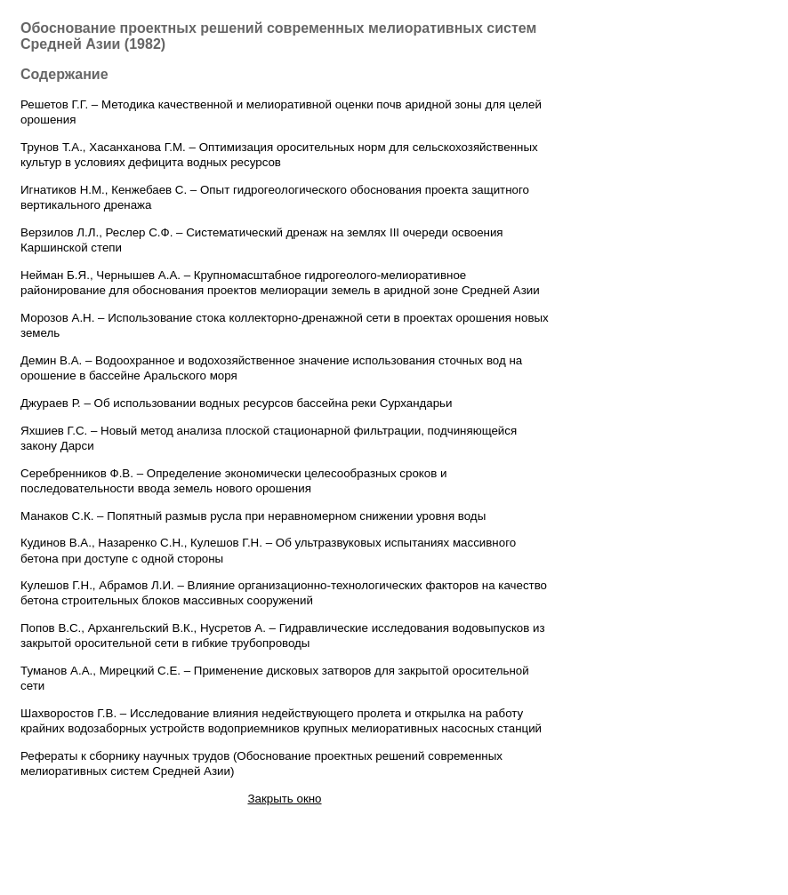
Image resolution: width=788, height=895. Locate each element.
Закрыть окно (284, 798)
